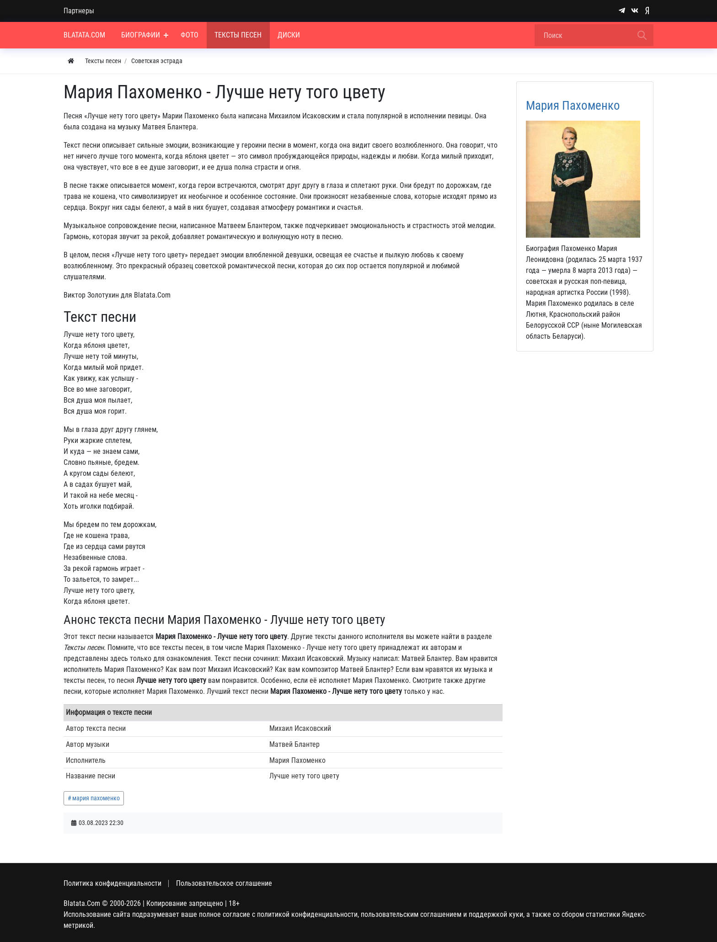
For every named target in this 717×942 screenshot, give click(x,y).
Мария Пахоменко (573, 105)
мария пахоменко (96, 798)
